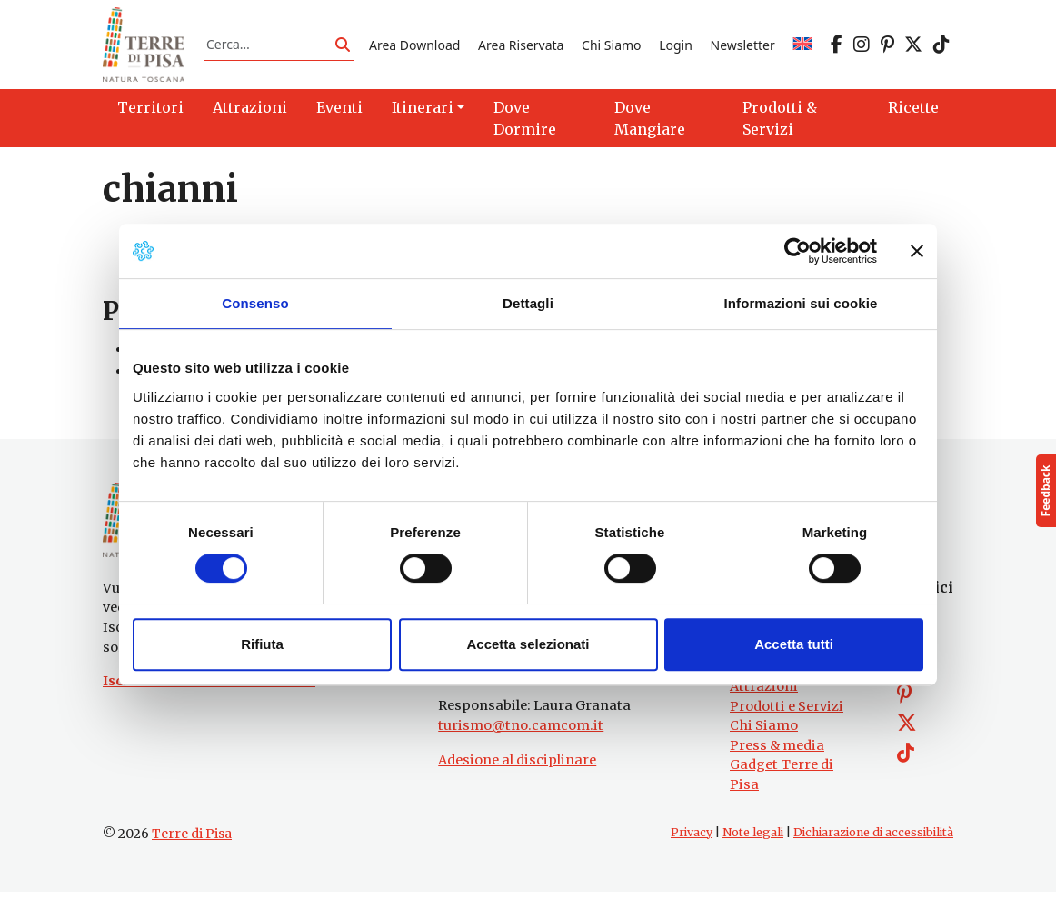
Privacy (691, 848)
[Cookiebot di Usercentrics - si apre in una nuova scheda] (797, 251)
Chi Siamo (611, 48)
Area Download (414, 48)
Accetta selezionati (527, 644)
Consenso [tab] (255, 303)
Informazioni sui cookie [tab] (801, 303)
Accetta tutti (793, 644)
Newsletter (743, 48)
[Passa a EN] (802, 48)
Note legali (752, 848)
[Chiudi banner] (917, 251)
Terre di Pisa (192, 850)
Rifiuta (262, 644)
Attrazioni (764, 703)
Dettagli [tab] (528, 303)
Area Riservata (520, 48)
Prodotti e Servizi (786, 722)
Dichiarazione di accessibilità (873, 848)
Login (675, 48)
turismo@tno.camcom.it (520, 742)
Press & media (777, 762)
